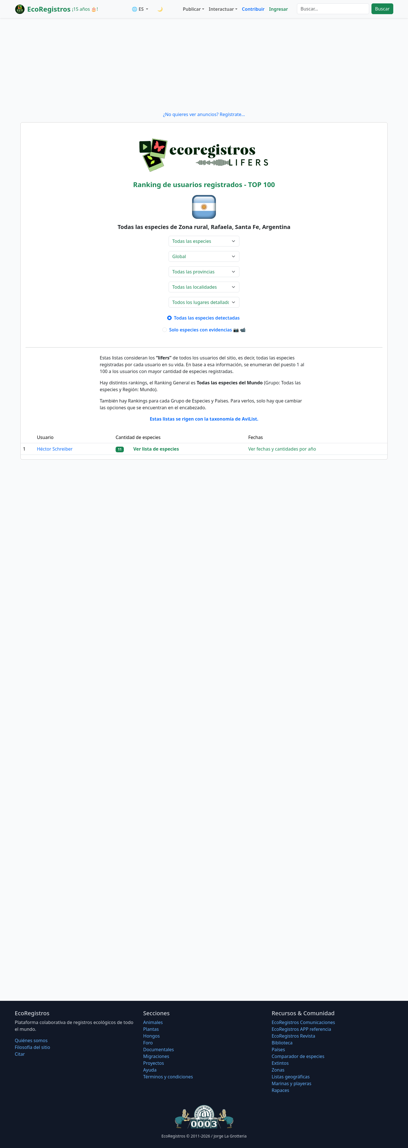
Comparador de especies (298, 1056)
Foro (148, 1043)
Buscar (382, 9)
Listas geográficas (291, 1077)
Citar (20, 1054)
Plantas (151, 1029)
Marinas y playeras (291, 1083)
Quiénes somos (31, 1040)
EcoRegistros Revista (293, 1036)
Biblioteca (282, 1043)
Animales (153, 1022)
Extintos (280, 1063)
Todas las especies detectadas (207, 318)
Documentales (158, 1049)
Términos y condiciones (168, 1077)
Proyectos (153, 1063)
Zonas (278, 1070)
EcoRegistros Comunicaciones (303, 1022)
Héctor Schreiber (55, 449)
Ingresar (278, 9)
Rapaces (280, 1090)
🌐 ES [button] (138, 9)
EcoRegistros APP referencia (301, 1029)
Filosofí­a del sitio (32, 1047)
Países (278, 1049)
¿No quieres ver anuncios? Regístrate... (204, 114)
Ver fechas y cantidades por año (282, 449)
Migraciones (156, 1056)
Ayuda (149, 1070)
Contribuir (253, 9)
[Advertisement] (204, 64)
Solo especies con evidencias (207, 330)
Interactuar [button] (221, 9)
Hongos (151, 1036)
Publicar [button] (192, 9)
